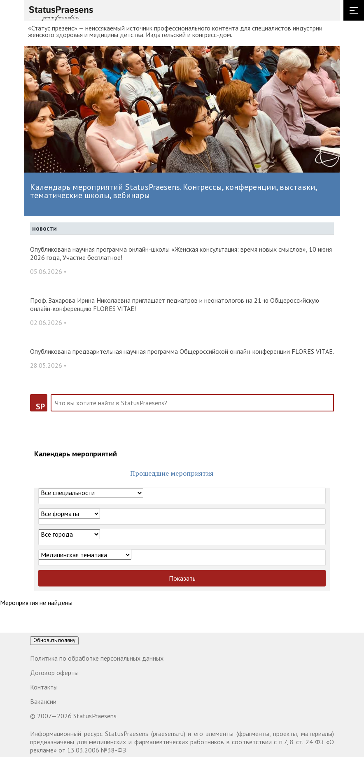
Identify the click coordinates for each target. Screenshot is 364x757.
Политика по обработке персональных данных (96, 658)
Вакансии (43, 701)
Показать (182, 578)
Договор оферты (54, 672)
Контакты (44, 687)
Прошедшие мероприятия (172, 473)
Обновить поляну (54, 640)
